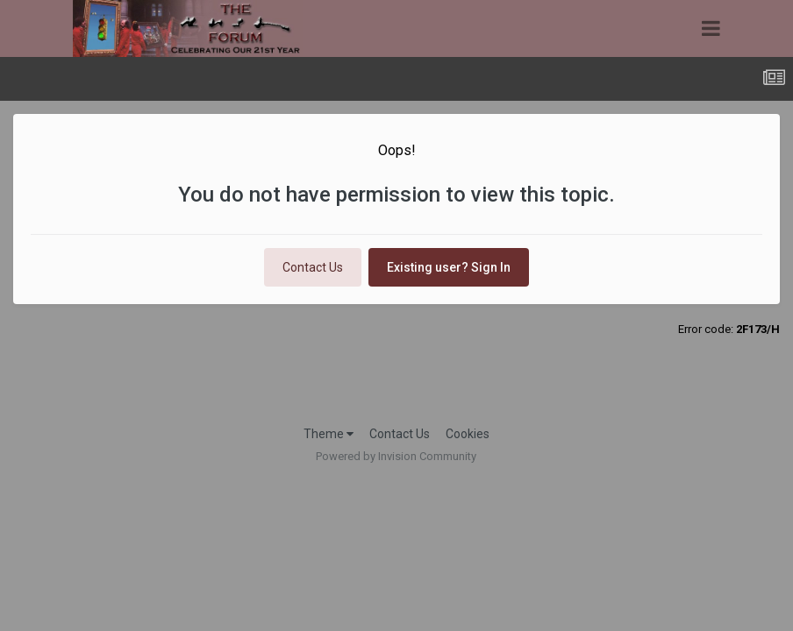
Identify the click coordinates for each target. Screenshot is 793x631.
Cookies (467, 434)
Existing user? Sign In (449, 267)
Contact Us (312, 267)
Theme (329, 434)
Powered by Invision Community (396, 456)
